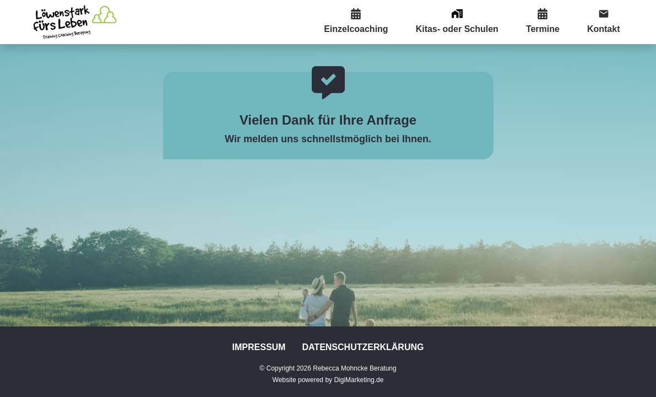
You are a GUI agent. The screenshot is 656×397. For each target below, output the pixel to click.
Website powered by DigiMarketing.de (328, 380)
